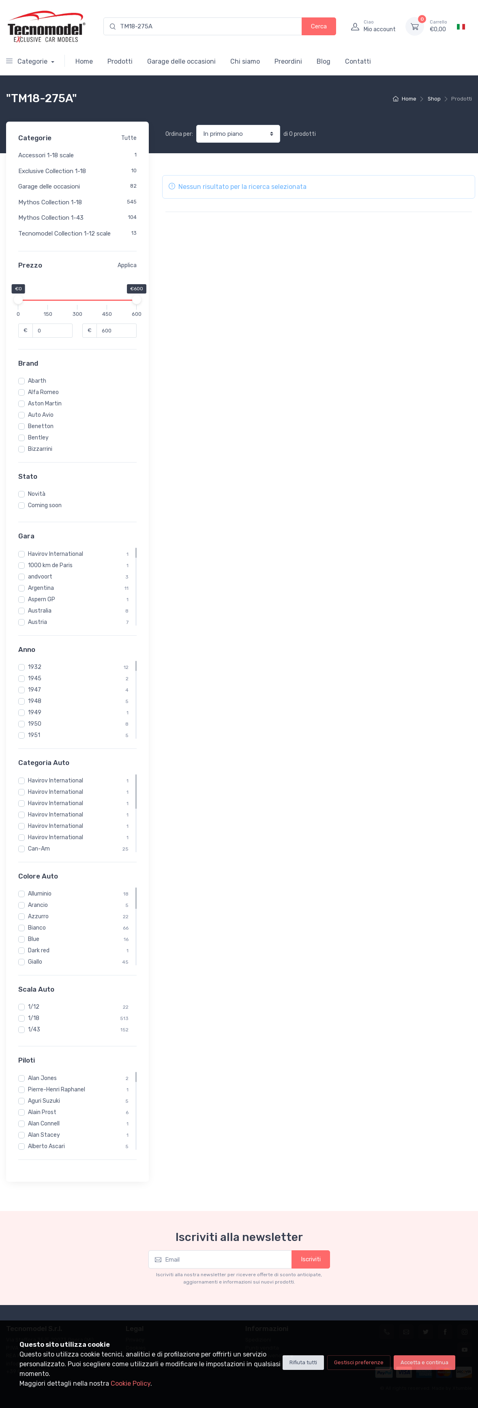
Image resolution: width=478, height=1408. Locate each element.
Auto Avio (41, 414)
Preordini (288, 61)
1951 (34, 735)
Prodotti (120, 61)
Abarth (37, 380)
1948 (34, 701)
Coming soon (45, 505)
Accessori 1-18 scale (46, 155)
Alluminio (39, 893)
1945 (34, 678)
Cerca (319, 26)
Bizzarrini (40, 449)
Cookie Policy (130, 1383)
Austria (37, 622)
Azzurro (38, 916)
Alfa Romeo (43, 392)
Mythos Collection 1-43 (51, 217)
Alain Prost (42, 1112)
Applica (127, 265)
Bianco (37, 927)
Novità (36, 494)
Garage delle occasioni (181, 61)
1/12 (33, 1006)
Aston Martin (45, 403)
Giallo (35, 961)
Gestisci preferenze (359, 1362)
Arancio (38, 905)
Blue (33, 939)
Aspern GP (41, 599)
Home (84, 61)
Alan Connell (44, 1123)
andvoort (40, 576)
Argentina (41, 588)
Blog (323, 61)
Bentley (38, 437)
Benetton (41, 426)
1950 (34, 723)
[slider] (18, 299)
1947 (34, 689)
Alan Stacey (44, 1135)
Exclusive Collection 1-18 (52, 171)
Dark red (38, 950)
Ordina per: (179, 134)
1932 (34, 667)
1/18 (33, 1018)
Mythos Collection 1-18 (50, 202)
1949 (34, 712)
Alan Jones (42, 1078)
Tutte (129, 138)
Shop (434, 99)
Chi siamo (245, 61)
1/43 (34, 1029)
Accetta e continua (424, 1362)
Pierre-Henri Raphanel (56, 1089)
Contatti (358, 61)
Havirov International (55, 554)
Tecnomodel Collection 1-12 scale (64, 233)
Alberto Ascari (46, 1146)
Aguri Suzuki (44, 1100)
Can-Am (39, 848)
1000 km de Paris (50, 565)
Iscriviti (311, 1259)
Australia (39, 610)
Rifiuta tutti (303, 1362)
